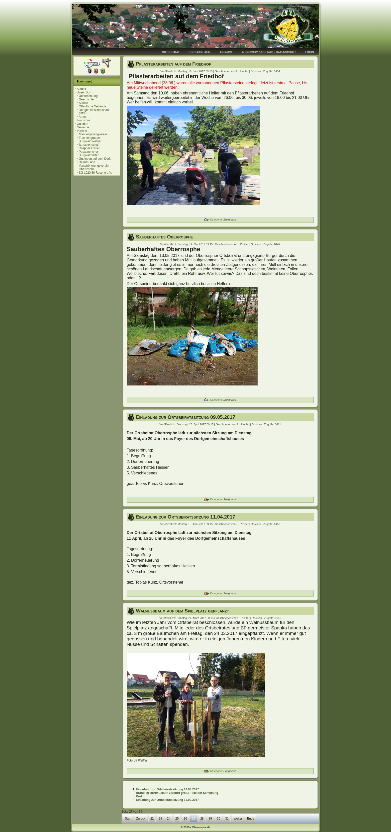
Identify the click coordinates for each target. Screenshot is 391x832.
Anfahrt (226, 52)
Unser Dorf (84, 92)
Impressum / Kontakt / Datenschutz (269, 52)
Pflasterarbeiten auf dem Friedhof (173, 64)
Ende (250, 818)
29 (210, 818)
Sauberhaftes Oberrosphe (164, 236)
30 (218, 818)
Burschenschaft (89, 145)
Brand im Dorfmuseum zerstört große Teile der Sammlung (177, 793)
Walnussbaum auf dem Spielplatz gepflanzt (182, 610)
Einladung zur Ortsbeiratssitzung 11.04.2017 (185, 517)
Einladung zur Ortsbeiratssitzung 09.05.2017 (185, 417)
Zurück (140, 818)
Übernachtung (88, 96)
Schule (83, 103)
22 (152, 818)
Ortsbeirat (171, 52)
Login (309, 52)
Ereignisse (229, 219)
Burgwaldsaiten (89, 155)
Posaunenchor (88, 151)
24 (168, 818)
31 (226, 818)
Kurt (139, 796)
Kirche (83, 117)
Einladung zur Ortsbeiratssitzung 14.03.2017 (167, 789)
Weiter (238, 818)
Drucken (256, 71)
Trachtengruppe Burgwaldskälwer (90, 139)
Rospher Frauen (89, 148)
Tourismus (84, 120)
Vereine (82, 131)
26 (185, 818)
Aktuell (81, 89)
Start (128, 818)
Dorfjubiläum (199, 52)
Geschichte (86, 99)
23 (160, 818)
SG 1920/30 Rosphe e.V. (95, 172)
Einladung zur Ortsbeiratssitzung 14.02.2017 (167, 800)
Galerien (82, 124)
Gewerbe (83, 127)
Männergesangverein (93, 134)
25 (177, 818)
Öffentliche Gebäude (92, 106)
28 (201, 818)
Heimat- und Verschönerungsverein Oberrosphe (93, 165)
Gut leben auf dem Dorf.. (95, 158)
